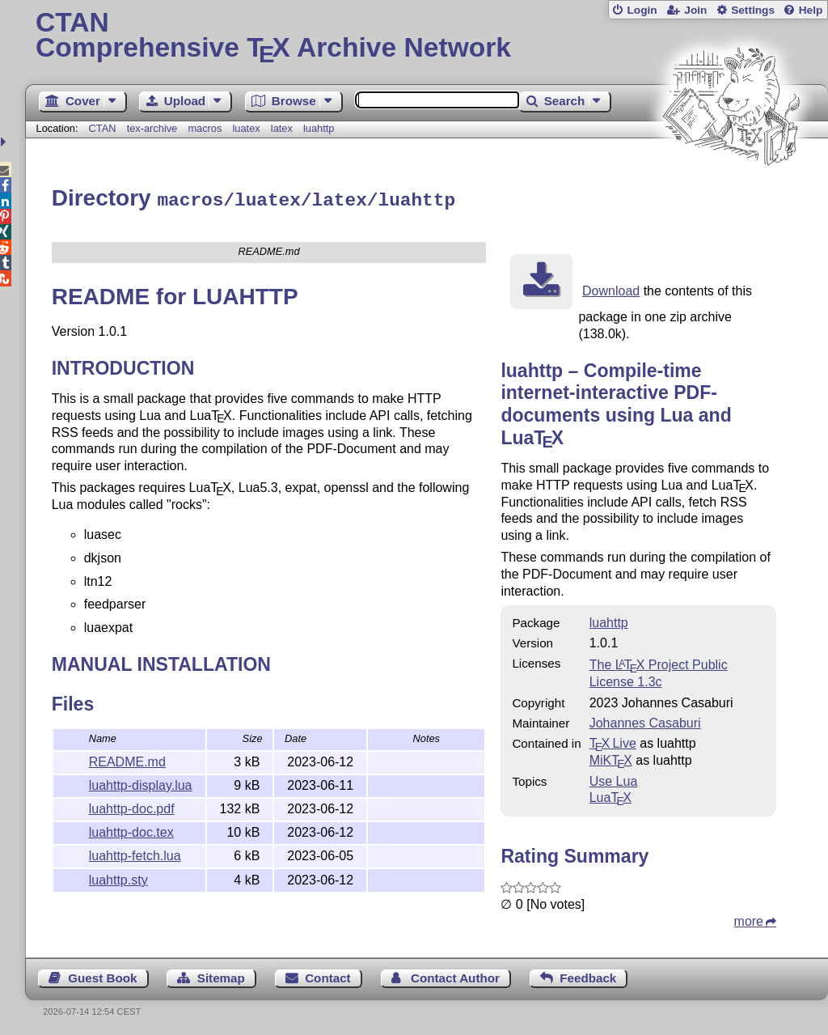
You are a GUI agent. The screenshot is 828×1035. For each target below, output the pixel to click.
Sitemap (221, 975)
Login (642, 10)
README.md (127, 759)
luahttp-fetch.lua (135, 853)
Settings (753, 10)
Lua (610, 795)
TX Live (612, 741)
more (748, 919)
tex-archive (152, 128)
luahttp (318, 128)
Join (695, 10)
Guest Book (102, 975)
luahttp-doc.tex (131, 830)
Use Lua (613, 779)
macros (205, 128)
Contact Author (455, 975)
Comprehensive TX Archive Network (426, 36)
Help (811, 10)
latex (282, 128)
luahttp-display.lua (140, 783)
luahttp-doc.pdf (132, 806)
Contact (328, 975)
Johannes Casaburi (645, 720)
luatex (246, 128)
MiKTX (610, 758)
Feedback (588, 975)
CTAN (102, 128)
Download (611, 288)
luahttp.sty (118, 877)
